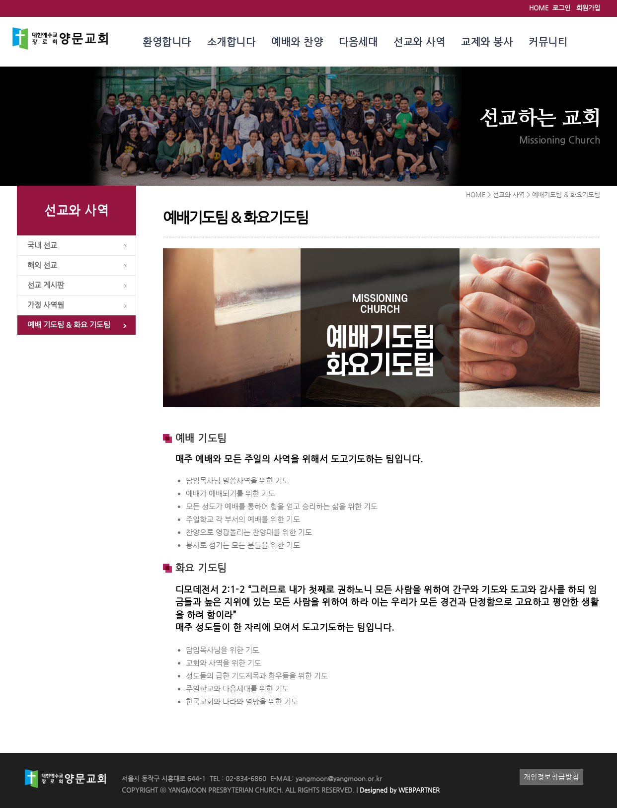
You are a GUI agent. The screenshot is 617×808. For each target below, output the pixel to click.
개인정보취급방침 (551, 777)
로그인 (561, 7)
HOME (538, 7)
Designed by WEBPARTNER (399, 790)
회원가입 (588, 7)
